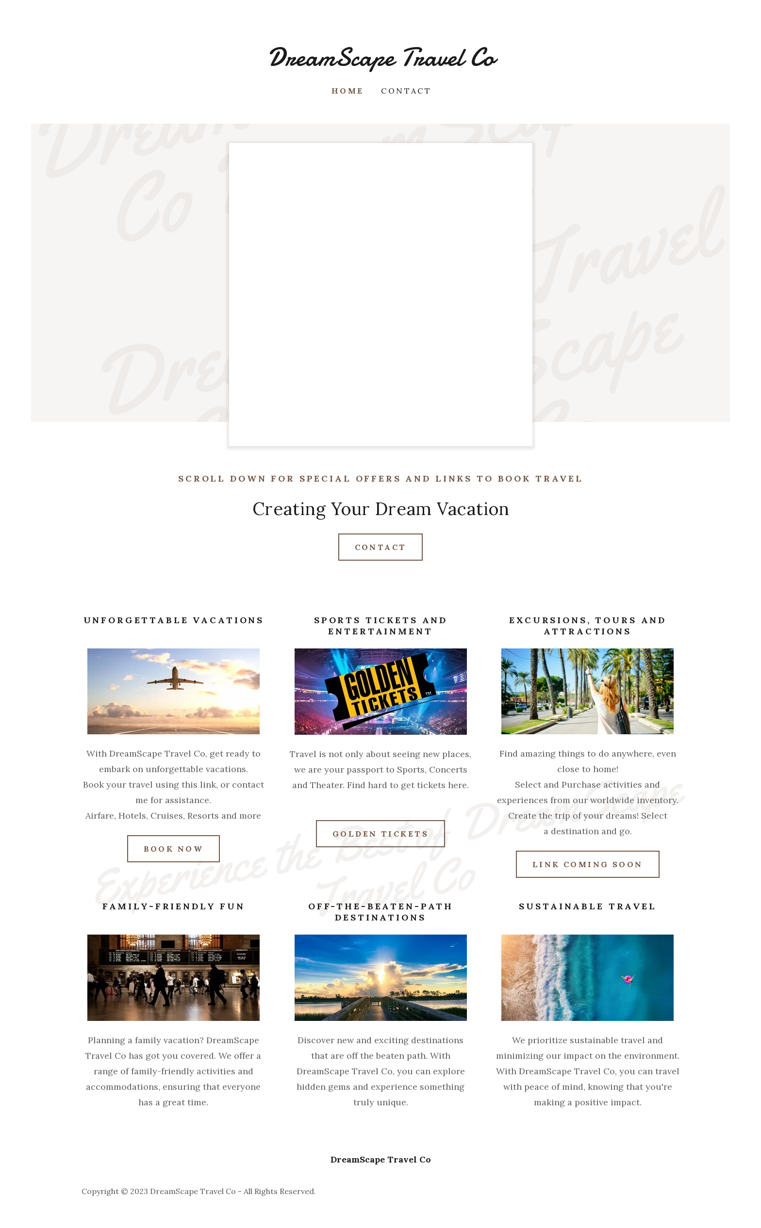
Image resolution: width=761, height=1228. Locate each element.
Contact (381, 547)
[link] (380, 62)
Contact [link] (406, 91)
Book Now (173, 849)
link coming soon (587, 864)
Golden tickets (380, 834)
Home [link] (347, 91)
